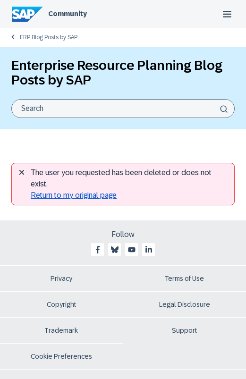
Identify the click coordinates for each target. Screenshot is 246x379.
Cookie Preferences (61, 356)
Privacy (61, 278)
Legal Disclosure (184, 304)
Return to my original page (74, 195)
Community (67, 13)
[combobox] (123, 108)
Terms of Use (184, 278)
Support (184, 330)
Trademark (61, 330)
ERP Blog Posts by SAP (48, 37)
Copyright (61, 304)
